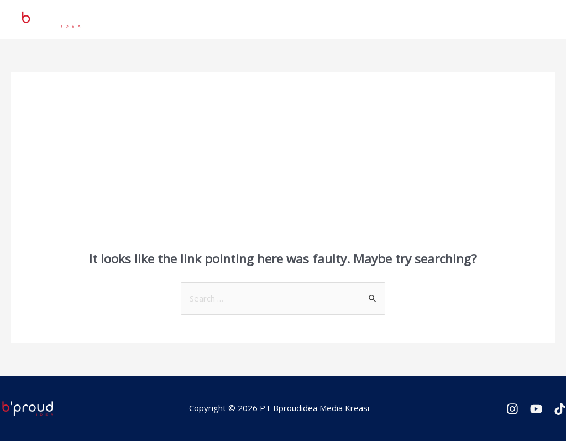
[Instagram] (512, 409)
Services (343, 19)
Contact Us (517, 19)
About (425, 19)
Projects (293, 19)
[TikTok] (560, 409)
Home (249, 19)
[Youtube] (536, 409)
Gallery (466, 19)
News (386, 19)
